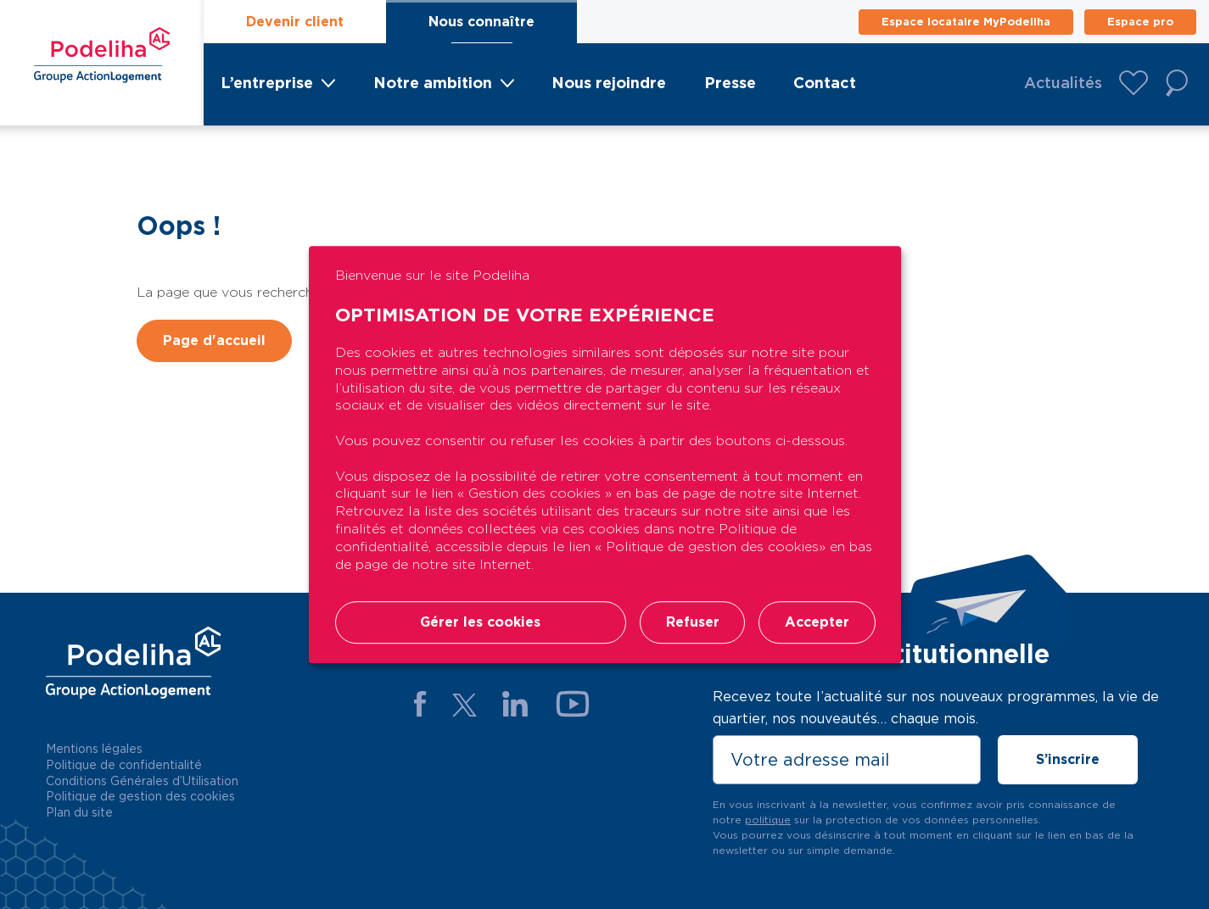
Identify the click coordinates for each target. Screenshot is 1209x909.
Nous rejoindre (608, 83)
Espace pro (1140, 21)
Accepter (817, 623)
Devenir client (295, 22)
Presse (730, 83)
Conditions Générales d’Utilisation (142, 781)
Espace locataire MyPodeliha (966, 21)
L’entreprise (267, 83)
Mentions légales (94, 749)
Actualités (1063, 83)
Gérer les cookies (480, 623)
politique (768, 819)
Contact (824, 83)
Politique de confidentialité (124, 765)
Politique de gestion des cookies (140, 796)
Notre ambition (432, 83)
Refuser (692, 623)
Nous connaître (481, 22)
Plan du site (79, 812)
